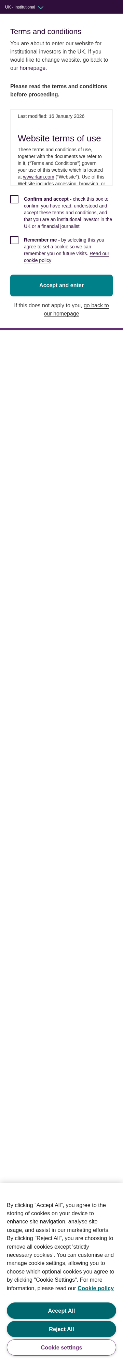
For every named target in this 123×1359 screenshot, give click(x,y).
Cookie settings (61, 1347)
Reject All (61, 1329)
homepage (33, 68)
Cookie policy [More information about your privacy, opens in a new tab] (96, 1288)
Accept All (61, 1311)
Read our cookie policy (91, 253)
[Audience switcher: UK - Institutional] (29, 7)
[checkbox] (62, 216)
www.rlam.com (33, 177)
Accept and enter (62, 278)
